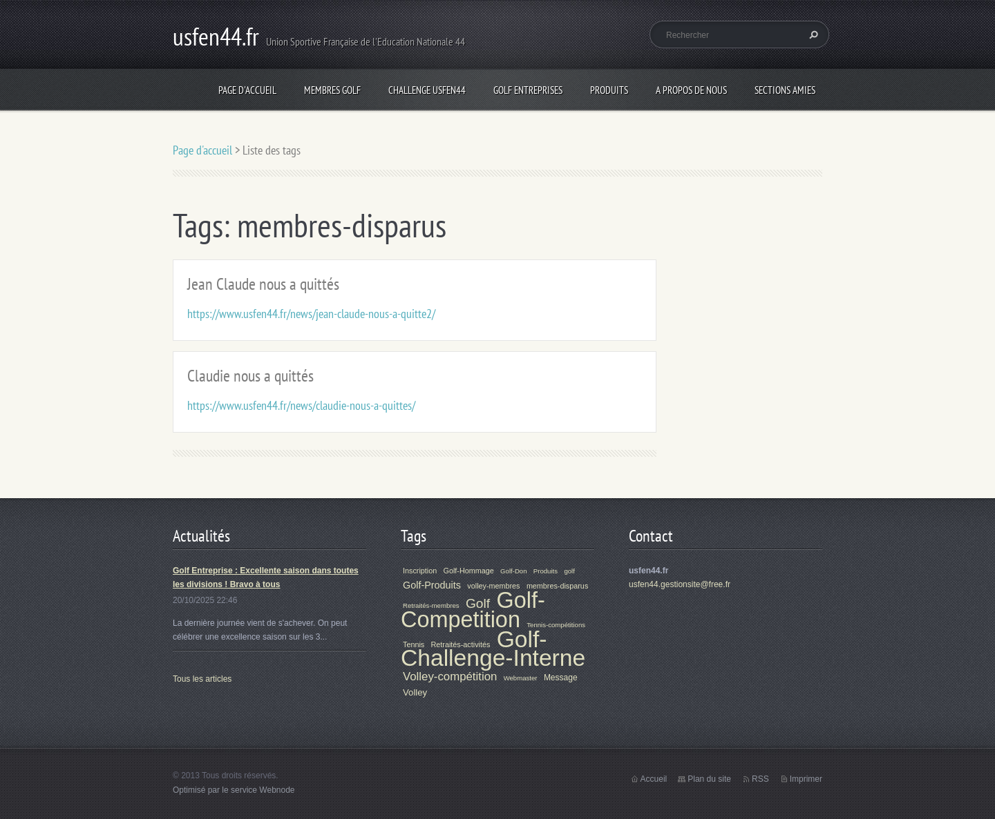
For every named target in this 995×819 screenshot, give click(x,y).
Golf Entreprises (527, 90)
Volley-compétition (450, 676)
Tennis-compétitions (556, 625)
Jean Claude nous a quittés (263, 284)
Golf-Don (513, 571)
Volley (415, 692)
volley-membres (493, 586)
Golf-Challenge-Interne (493, 648)
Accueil (654, 779)
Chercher (812, 34)
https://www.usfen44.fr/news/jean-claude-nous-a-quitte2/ (311, 314)
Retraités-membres (431, 605)
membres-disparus (557, 586)
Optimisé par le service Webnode (234, 790)
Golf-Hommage (469, 570)
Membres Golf (332, 90)
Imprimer (806, 779)
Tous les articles (202, 679)
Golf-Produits (432, 585)
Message (561, 677)
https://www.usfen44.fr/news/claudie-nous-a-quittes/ (301, 405)
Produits (609, 90)
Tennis (413, 644)
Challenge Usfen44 (427, 90)
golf (569, 571)
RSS (760, 779)
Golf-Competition (473, 610)
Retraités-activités (461, 644)
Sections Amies (785, 90)
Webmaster (521, 678)
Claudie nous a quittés (250, 375)
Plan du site (709, 779)
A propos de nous (691, 90)
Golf (478, 603)
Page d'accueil (247, 90)
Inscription (420, 570)
